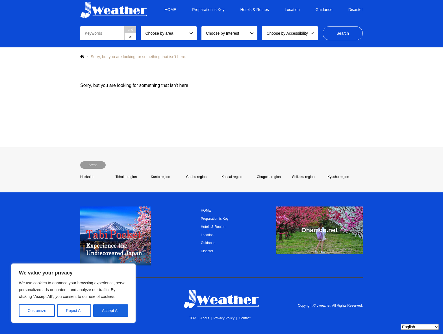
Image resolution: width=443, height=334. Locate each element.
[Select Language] (420, 327)
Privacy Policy (223, 318)
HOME (170, 9)
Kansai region (232, 177)
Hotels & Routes (254, 9)
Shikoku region (303, 177)
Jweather (323, 305)
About (204, 318)
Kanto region (160, 177)
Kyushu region (338, 177)
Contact (244, 318)
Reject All (74, 310)
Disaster (355, 9)
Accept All (110, 310)
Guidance (324, 9)
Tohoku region (126, 177)
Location (292, 9)
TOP (192, 318)
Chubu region (196, 177)
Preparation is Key (208, 9)
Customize (37, 310)
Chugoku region (269, 177)
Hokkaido (87, 177)
